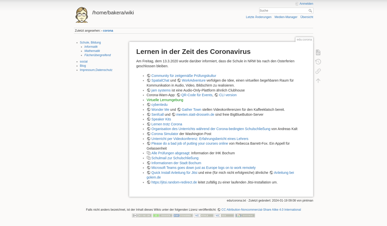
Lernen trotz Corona (167, 124)
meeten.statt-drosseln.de (195, 114)
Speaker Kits (161, 119)
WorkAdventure (194, 80)
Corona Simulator (165, 134)
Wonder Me (160, 110)
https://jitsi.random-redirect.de (174, 182)
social (84, 61)
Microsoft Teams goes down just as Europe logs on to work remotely (204, 168)
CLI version (228, 95)
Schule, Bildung (90, 42)
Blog (83, 66)
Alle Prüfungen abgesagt (170, 153)
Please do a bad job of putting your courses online (190, 143)
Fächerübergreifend (97, 55)
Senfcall (158, 114)
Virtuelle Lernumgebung (165, 100)
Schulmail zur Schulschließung (175, 158)
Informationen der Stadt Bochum (176, 163)
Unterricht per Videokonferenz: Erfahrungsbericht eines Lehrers (200, 139)
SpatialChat (160, 80)
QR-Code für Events (196, 95)
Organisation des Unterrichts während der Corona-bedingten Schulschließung (211, 129)
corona (108, 30)
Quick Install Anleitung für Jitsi (174, 173)
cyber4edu (160, 105)
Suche (311, 10)
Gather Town (191, 110)
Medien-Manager (285, 17)
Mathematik (92, 51)
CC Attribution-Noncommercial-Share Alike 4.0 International (261, 209)
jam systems (161, 90)
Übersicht (306, 17)
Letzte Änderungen (259, 17)
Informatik (91, 46)
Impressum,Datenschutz (96, 70)
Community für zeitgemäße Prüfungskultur (184, 76)
